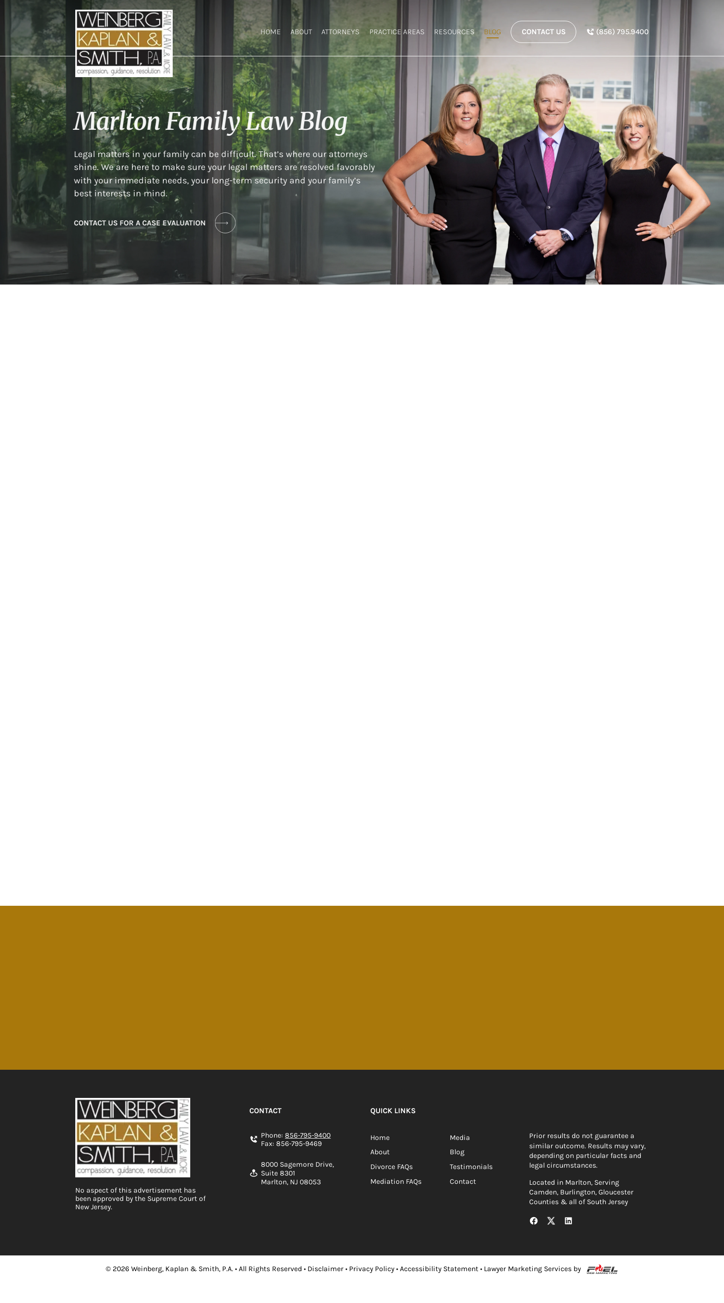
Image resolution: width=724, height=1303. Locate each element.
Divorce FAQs (391, 1167)
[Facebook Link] (533, 1221)
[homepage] (124, 43)
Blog (492, 31)
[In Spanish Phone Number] (617, 31)
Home (270, 31)
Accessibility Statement (439, 1269)
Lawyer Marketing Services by (532, 1269)
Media (460, 1137)
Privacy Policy (371, 1269)
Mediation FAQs (396, 1181)
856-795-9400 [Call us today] (308, 1135)
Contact (463, 1181)
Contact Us (544, 31)
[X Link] (551, 1221)
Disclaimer (326, 1269)
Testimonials (471, 1167)
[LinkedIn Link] (568, 1221)
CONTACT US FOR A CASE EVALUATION (152, 222)
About (301, 31)
